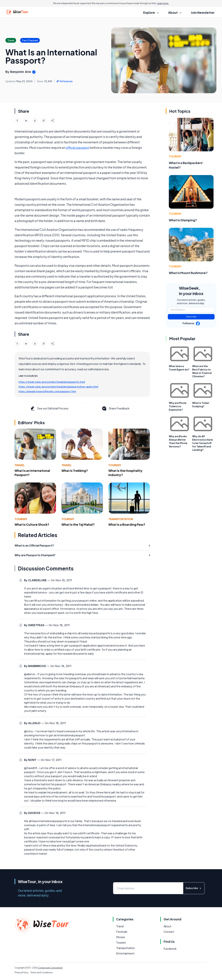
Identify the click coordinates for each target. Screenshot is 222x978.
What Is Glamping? (183, 220)
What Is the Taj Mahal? (78, 524)
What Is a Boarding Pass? (126, 524)
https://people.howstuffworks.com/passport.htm (47, 391)
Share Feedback (115, 408)
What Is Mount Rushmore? (188, 273)
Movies (120, 937)
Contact (169, 931)
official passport (77, 147)
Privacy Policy (21, 972)
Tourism (114, 465)
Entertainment (125, 953)
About (167, 926)
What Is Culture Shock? (32, 524)
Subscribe (191, 316)
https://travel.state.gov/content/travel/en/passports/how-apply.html (58, 386)
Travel (20, 465)
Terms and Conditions (41, 972)
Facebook (170, 948)
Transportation (120, 519)
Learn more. (163, 3)
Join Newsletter (203, 12)
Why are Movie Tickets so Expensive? (177, 406)
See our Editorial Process (49, 408)
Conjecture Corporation (50, 967)
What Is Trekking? (74, 470)
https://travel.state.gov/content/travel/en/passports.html (52, 381)
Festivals (121, 931)
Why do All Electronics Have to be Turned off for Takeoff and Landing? (202, 443)
